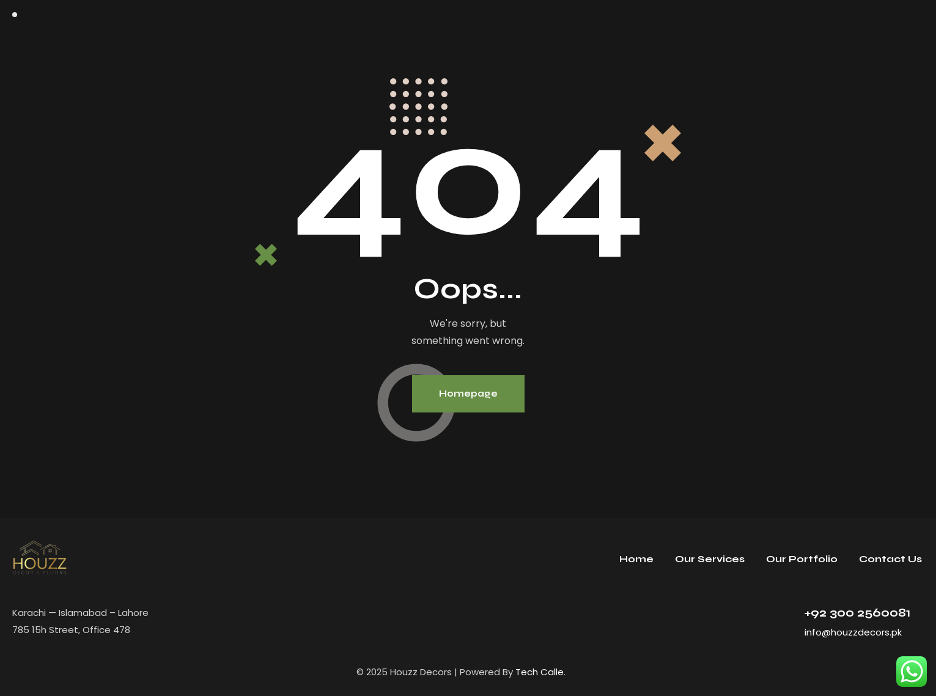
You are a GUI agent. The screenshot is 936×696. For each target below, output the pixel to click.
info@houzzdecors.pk (853, 632)
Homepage (468, 393)
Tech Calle (539, 671)
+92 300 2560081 (857, 613)
